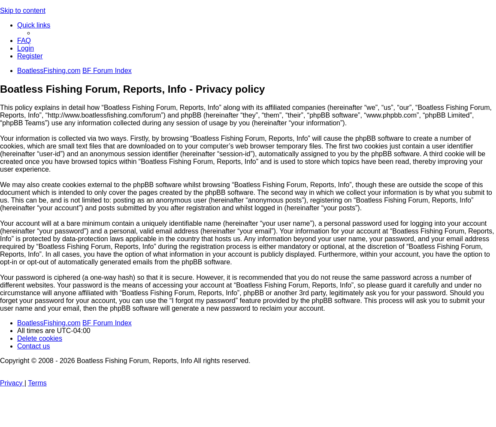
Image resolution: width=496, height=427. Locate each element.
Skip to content (22, 10)
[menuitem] (24, 40)
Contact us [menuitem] (33, 346)
